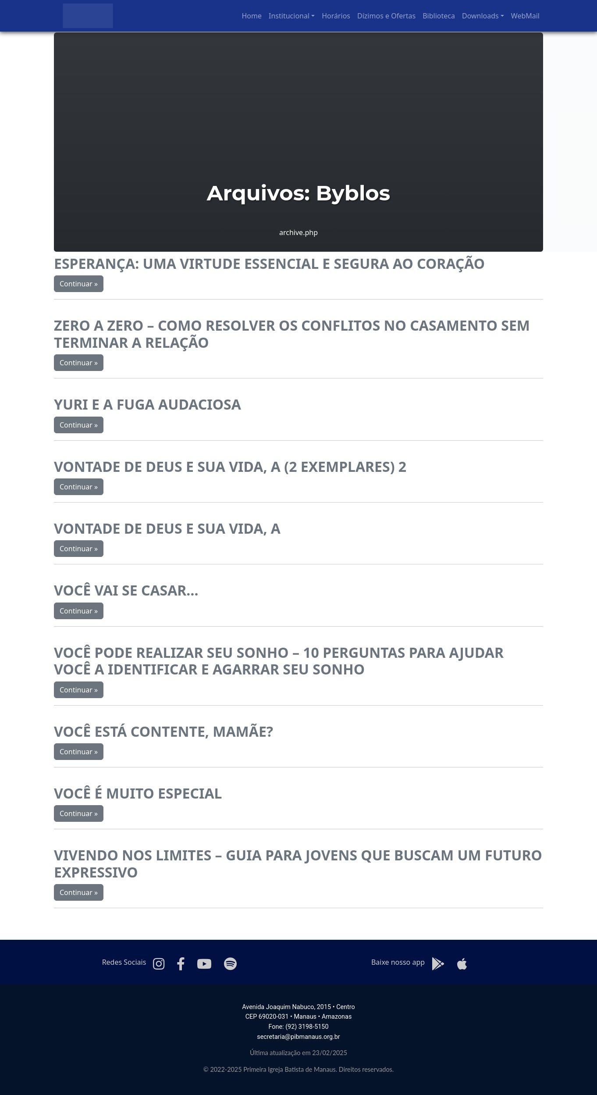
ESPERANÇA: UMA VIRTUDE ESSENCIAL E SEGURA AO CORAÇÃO (269, 263)
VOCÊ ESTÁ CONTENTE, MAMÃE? (163, 731)
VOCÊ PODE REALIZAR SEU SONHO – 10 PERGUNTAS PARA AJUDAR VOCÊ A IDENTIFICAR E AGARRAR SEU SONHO (279, 660)
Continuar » (79, 284)
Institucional (289, 16)
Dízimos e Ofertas (386, 16)
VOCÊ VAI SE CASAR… (126, 590)
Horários (336, 16)
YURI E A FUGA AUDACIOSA (147, 404)
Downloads (480, 16)
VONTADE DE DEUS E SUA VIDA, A (167, 528)
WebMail (525, 16)
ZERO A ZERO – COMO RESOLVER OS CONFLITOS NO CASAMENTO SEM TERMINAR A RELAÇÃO (292, 333)
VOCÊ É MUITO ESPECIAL (138, 793)
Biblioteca (439, 16)
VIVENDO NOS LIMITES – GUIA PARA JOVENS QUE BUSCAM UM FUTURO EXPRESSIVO (298, 863)
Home (252, 16)
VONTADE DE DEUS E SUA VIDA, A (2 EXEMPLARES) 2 (230, 466)
